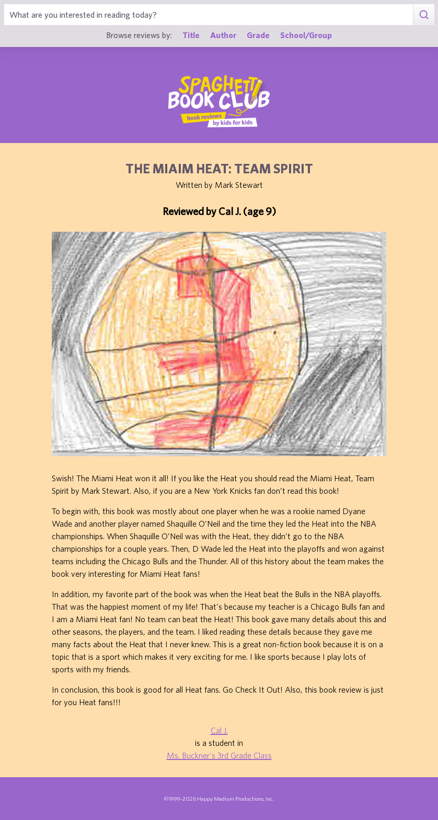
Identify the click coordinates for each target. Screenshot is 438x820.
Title (191, 35)
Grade (258, 35)
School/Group (306, 35)
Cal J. (219, 730)
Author (223, 35)
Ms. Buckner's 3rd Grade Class (219, 755)
